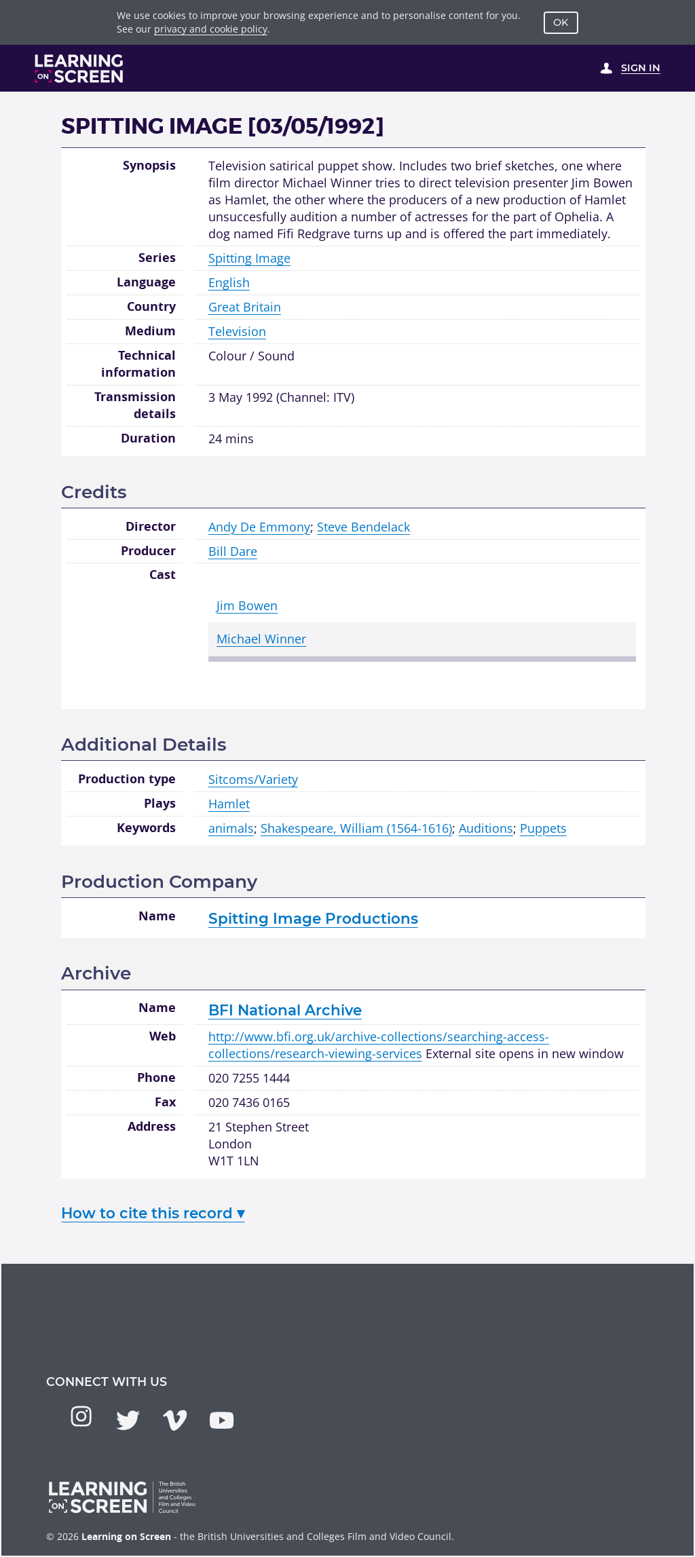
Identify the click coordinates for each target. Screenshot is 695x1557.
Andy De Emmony (259, 527)
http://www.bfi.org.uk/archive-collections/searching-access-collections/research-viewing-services (378, 1045)
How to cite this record (152, 1213)
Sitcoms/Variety (253, 779)
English (229, 282)
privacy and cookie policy (210, 28)
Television (237, 331)
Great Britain (244, 307)
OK (560, 22)
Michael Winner (261, 639)
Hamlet (229, 803)
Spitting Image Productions (313, 918)
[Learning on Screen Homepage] (79, 68)
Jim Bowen (247, 605)
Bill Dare (232, 551)
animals (231, 828)
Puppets (543, 828)
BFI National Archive (285, 1010)
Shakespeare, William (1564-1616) (356, 828)
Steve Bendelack (363, 527)
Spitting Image (249, 258)
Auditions (486, 828)
